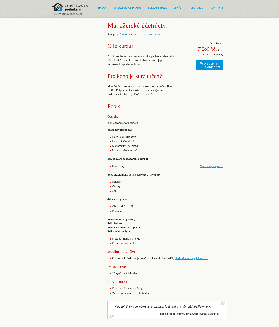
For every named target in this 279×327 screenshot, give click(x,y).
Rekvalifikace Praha (127, 8)
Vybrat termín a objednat (210, 65)
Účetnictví (154, 34)
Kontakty (216, 8)
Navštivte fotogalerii (211, 166)
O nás (178, 8)
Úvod (102, 8)
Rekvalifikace (157, 8)
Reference (196, 8)
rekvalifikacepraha (68, 13)
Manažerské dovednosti (133, 34)
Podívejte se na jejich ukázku (191, 258)
